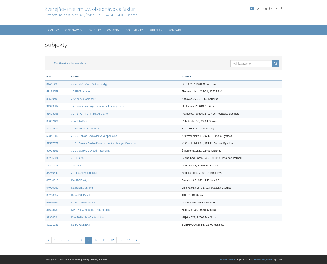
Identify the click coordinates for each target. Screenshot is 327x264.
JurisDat (76, 165)
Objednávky (73, 30)
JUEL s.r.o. (77, 158)
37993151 (52, 150)
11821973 (52, 165)
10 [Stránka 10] (95, 240)
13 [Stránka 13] (120, 240)
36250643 (52, 172)
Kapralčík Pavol (80, 195)
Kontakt (175, 30)
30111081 (52, 224)
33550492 (52, 98)
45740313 (52, 180)
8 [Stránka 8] (81, 240)
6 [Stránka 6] (68, 240)
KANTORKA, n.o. (81, 180)
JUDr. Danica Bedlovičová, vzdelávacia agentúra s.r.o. (103, 143)
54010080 (52, 187)
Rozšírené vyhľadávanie (70, 63)
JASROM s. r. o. (81, 91)
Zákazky (113, 30)
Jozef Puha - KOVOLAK (85, 128)
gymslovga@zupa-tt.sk (269, 8)
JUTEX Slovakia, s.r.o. (84, 172)
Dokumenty (134, 30)
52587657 (52, 143)
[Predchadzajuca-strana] (48, 240)
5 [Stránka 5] (61, 240)
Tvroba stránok (227, 259)
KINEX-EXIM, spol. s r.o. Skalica (90, 209)
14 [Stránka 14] (128, 240)
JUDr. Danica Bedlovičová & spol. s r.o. (94, 136)
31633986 (52, 113)
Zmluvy (53, 30)
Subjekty (155, 30)
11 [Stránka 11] (104, 240)
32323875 (52, 128)
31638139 (52, 209)
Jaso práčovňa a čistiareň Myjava (91, 84)
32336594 (52, 217)
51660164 (52, 202)
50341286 (52, 136)
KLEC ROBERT (80, 224)
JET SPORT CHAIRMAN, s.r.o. (89, 113)
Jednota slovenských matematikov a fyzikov (97, 106)
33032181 (52, 121)
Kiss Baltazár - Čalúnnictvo (87, 217)
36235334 (52, 158)
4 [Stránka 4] (54, 240)
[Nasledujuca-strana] (136, 240)
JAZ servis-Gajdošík (83, 98)
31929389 (52, 106)
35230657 (52, 195)
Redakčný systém (263, 259)
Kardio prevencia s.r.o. (84, 202)
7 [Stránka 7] (75, 240)
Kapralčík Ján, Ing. (82, 187)
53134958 (52, 91)
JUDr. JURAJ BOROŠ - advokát (90, 150)
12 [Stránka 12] (112, 240)
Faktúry (94, 30)
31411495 (52, 84)
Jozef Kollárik (79, 121)
